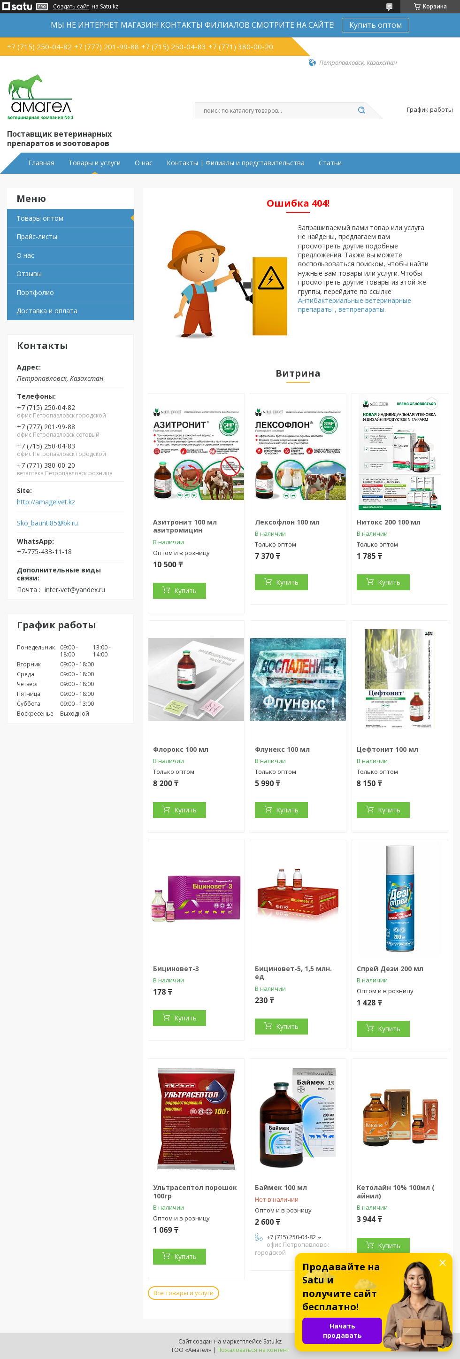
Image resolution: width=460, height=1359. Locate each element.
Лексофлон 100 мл (287, 521)
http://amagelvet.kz (46, 502)
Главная (41, 163)
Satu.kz (272, 1341)
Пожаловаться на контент (253, 1350)
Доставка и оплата (46, 310)
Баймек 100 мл (281, 1187)
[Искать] (361, 110)
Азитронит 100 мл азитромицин (185, 526)
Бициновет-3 (176, 968)
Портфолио (35, 292)
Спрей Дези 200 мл (390, 968)
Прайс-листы (36, 236)
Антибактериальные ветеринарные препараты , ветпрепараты (354, 305)
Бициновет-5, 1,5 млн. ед (293, 972)
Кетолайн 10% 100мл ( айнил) (396, 1191)
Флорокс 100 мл (180, 749)
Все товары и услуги (183, 1293)
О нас (144, 163)
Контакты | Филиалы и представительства (236, 163)
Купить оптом (375, 25)
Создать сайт (71, 6)
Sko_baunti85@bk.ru (47, 523)
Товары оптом (39, 218)
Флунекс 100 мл (282, 749)
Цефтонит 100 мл (387, 749)
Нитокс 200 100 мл (389, 521)
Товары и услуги (95, 163)
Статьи (330, 163)
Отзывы (29, 273)
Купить (185, 590)
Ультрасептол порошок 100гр (195, 1191)
